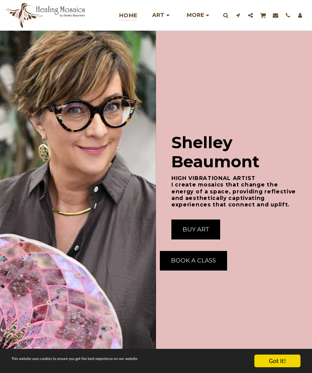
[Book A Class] (193, 261)
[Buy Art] (195, 229)
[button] (226, 15)
